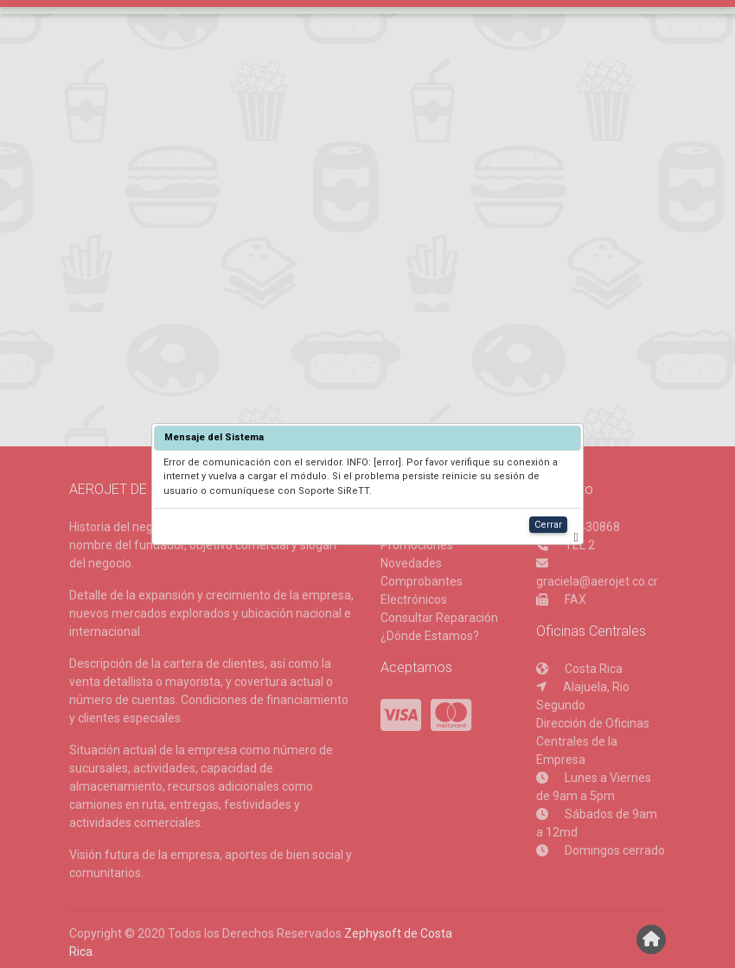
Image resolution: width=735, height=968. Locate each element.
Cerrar (548, 524)
